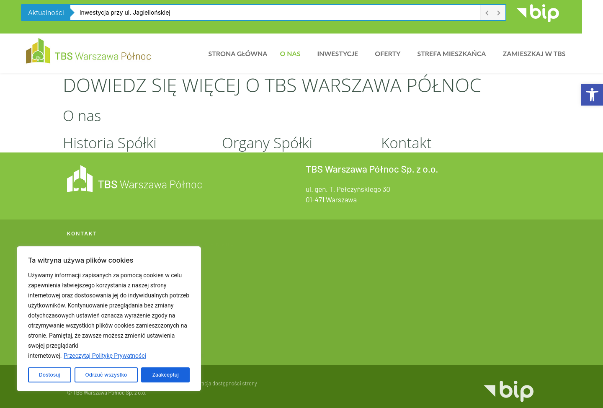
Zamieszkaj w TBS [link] (533, 53)
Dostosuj (49, 375)
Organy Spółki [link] (267, 142)
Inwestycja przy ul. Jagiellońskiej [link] (125, 12)
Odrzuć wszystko (106, 375)
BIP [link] (192, 327)
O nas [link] (290, 53)
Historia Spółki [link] (110, 142)
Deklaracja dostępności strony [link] (222, 388)
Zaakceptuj (165, 375)
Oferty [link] (387, 53)
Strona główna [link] (237, 53)
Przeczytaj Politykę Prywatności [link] (105, 355)
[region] (109, 318)
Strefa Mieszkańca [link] (451, 53)
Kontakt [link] (406, 142)
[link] (592, 95)
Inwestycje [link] (337, 53)
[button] (292, 53)
